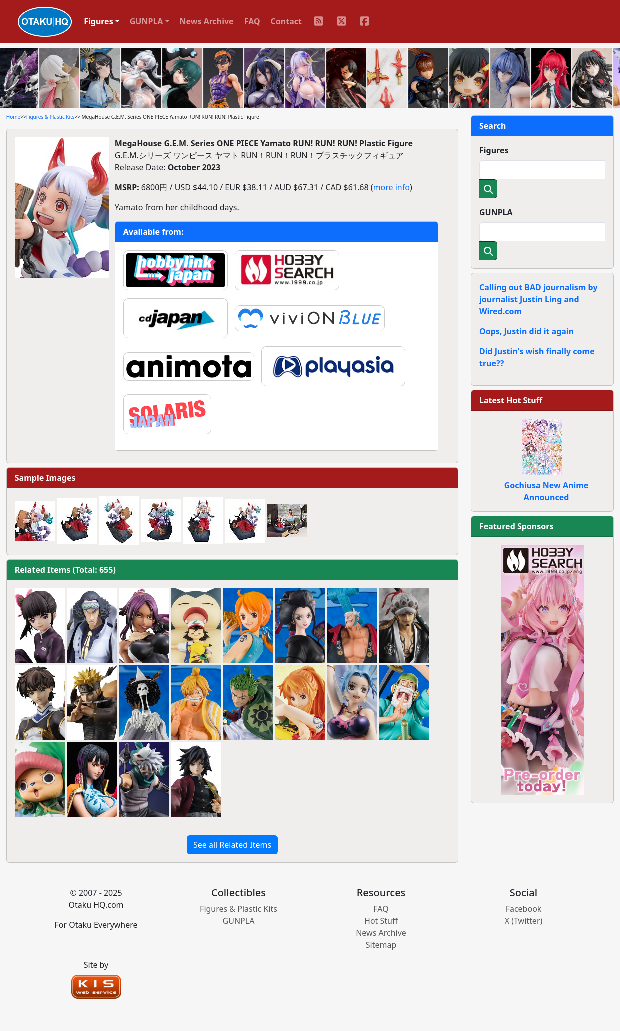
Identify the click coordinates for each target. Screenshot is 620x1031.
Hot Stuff (381, 920)
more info (392, 187)
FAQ (252, 21)
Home (13, 116)
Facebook (524, 908)
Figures (494, 150)
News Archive (207, 21)
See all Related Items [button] (233, 844)
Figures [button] (99, 21)
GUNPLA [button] (147, 21)
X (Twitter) (524, 920)
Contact (286, 21)
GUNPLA (496, 212)
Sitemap (381, 944)
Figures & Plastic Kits (50, 116)
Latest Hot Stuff (511, 400)
